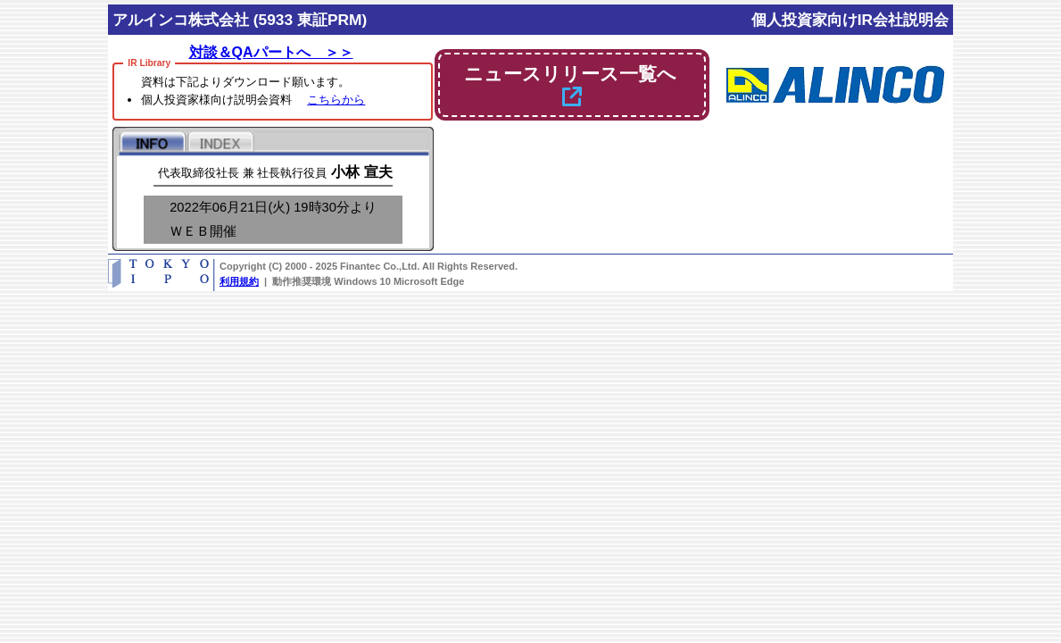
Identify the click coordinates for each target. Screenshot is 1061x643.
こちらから (336, 99)
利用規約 (239, 281)
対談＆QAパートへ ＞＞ (271, 52)
